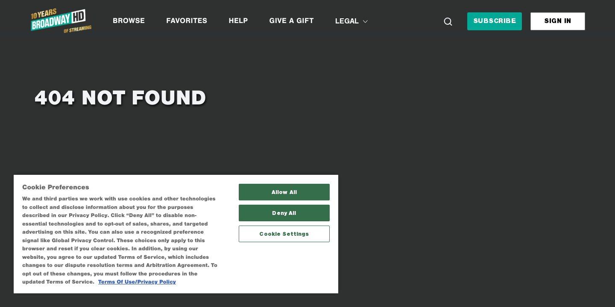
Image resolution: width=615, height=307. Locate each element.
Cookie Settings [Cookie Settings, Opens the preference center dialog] (284, 234)
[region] (176, 233)
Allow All (284, 192)
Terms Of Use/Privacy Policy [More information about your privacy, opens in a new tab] (137, 282)
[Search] (448, 21)
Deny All (284, 213)
